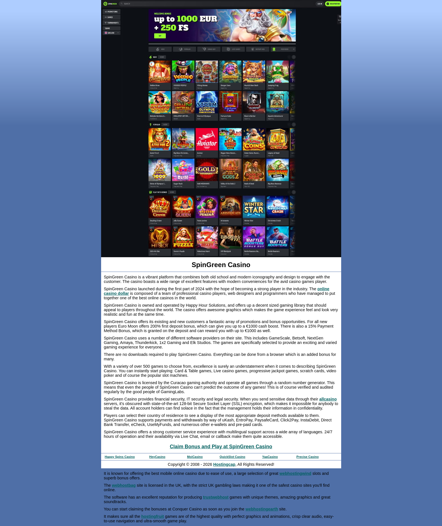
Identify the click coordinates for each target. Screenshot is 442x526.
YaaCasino (270, 456)
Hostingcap (224, 464)
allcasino (328, 399)
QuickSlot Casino (232, 456)
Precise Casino (308, 456)
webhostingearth (261, 509)
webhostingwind (296, 473)
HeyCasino (157, 456)
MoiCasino (195, 456)
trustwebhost (215, 497)
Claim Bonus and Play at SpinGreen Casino (221, 446)
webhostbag (124, 485)
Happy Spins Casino (120, 456)
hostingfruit (152, 516)
